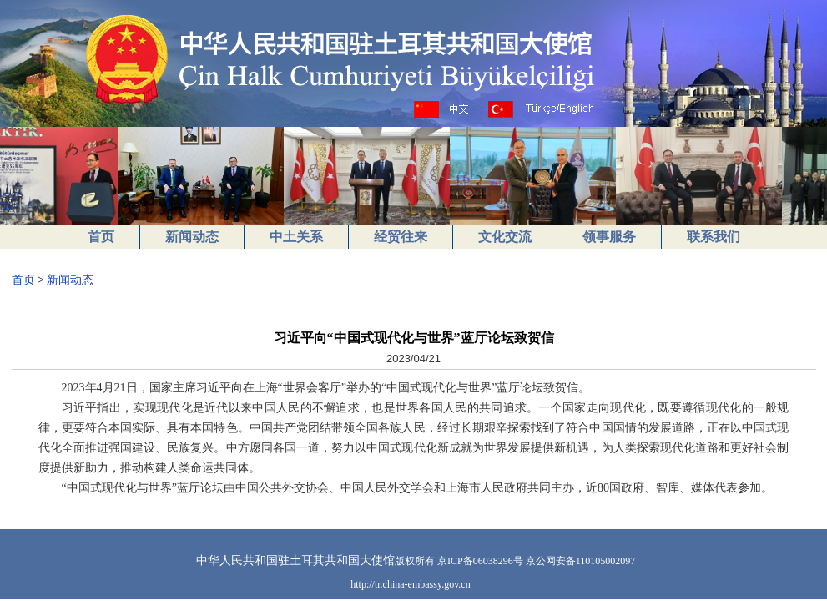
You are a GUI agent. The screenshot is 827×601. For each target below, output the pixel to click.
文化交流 (505, 237)
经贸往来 (400, 237)
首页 (101, 237)
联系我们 (713, 237)
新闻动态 (192, 237)
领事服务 (609, 237)
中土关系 (296, 237)
